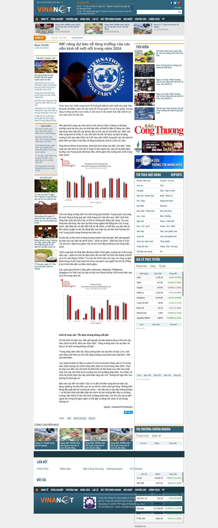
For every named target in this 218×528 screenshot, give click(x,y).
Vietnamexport (114, 469)
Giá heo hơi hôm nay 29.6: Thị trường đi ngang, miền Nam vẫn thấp (46, 139)
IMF (69, 418)
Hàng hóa (85, 19)
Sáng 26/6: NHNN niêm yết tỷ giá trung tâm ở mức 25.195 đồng (120, 445)
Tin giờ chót (83, 3)
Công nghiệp (57, 19)
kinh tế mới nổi (80, 418)
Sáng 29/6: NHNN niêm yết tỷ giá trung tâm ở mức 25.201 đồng (67, 27)
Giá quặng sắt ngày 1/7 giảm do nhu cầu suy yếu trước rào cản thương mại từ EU (104, 12)
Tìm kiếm (177, 8)
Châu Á (92, 418)
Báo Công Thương (93, 469)
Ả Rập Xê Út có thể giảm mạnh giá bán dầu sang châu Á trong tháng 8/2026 (45, 118)
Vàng (153, 266)
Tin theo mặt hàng (148, 175)
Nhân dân (65, 469)
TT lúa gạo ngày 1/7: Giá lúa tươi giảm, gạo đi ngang (45, 266)
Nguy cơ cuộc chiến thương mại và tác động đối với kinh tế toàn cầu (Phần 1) (169, 96)
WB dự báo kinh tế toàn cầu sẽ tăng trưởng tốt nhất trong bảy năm (169, 110)
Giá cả (95, 19)
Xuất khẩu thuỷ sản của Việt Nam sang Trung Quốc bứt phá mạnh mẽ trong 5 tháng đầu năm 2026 (45, 86)
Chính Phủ (43, 469)
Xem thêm (163, 19)
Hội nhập (127, 19)
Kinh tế (44, 19)
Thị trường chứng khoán (153, 429)
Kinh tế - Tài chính (59, 38)
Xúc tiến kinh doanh (111, 19)
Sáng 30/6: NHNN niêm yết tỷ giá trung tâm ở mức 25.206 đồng (117, 27)
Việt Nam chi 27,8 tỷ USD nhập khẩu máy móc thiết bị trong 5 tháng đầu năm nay (45, 110)
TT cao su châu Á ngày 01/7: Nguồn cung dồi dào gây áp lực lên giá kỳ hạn (103, 7)
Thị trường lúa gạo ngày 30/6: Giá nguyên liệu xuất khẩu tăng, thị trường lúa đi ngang (45, 148)
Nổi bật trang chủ (46, 58)
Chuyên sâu (140, 19)
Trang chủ (36, 19)
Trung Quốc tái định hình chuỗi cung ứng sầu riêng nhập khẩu (44, 95)
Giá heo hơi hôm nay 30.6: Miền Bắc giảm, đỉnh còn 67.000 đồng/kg (45, 131)
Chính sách (154, 19)
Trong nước (142, 435)
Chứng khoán (77, 38)
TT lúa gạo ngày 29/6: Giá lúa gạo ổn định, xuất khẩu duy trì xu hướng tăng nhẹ (46, 159)
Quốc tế (156, 435)
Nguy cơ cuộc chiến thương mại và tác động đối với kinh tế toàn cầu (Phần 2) (169, 82)
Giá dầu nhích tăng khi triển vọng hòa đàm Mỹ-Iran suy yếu (45, 103)
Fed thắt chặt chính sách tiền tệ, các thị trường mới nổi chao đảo (169, 53)
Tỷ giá (162, 266)
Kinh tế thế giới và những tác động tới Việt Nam (169, 66)
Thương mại (72, 19)
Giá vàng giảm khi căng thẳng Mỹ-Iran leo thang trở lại (45, 168)
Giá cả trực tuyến (148, 260)
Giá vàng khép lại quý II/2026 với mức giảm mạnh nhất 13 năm (44, 77)
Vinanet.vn (140, 526)
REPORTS (176, 175)
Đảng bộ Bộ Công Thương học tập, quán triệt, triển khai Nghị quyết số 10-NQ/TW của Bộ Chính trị (45, 243)
